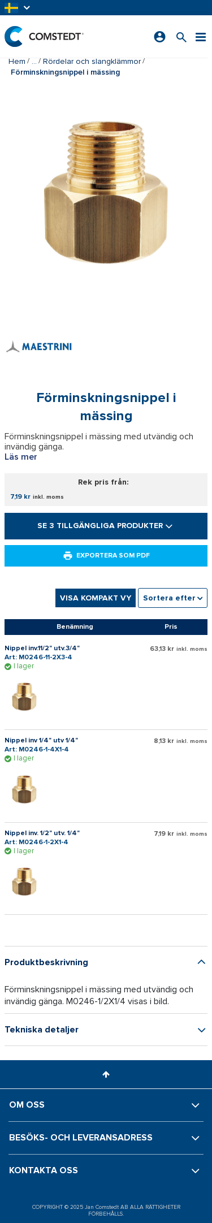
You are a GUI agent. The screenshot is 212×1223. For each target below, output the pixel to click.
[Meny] (200, 36)
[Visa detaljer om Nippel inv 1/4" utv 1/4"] (27, 789)
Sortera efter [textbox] (169, 598)
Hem (16, 61)
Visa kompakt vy (95, 598)
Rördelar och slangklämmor (92, 61)
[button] (18, 7)
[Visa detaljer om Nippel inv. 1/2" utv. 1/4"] (27, 881)
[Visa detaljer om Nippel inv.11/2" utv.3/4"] (27, 696)
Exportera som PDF (106, 556)
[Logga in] (159, 37)
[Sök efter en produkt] (181, 36)
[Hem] (44, 36)
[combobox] (173, 598)
